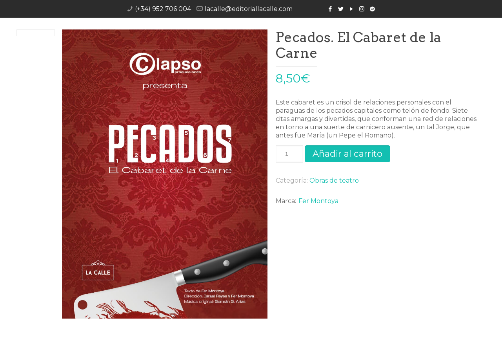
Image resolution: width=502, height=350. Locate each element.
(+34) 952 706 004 (163, 9)
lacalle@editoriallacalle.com (249, 9)
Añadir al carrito (347, 153)
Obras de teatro (334, 180)
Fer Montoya (318, 201)
